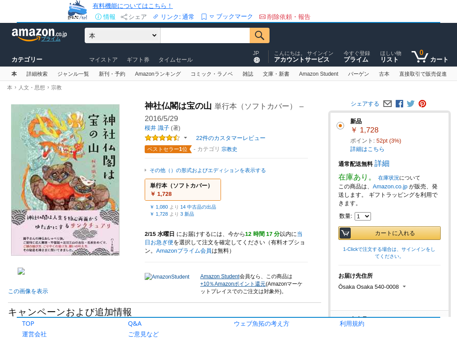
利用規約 (352, 323)
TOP (28, 323)
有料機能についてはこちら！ (133, 5)
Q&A (135, 323)
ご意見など (143, 334)
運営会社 (34, 334)
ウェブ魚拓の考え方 (261, 323)
